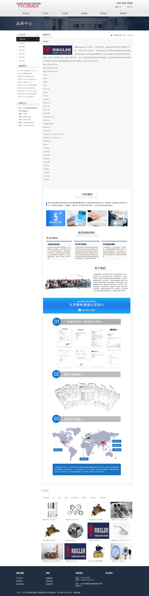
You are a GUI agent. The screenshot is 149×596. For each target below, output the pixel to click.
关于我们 (45, 13)
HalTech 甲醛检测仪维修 (25, 73)
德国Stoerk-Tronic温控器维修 (26, 88)
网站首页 (26, 13)
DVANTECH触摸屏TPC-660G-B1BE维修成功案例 (33, 70)
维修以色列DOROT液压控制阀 (27, 94)
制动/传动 (22, 61)
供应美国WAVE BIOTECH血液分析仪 (29, 91)
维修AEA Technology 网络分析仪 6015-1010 (31, 79)
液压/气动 (22, 43)
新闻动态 (103, 13)
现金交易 (49, 581)
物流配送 (49, 578)
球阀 (59, 498)
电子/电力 (22, 50)
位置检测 (102, 498)
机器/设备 (22, 57)
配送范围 (49, 584)
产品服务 (65, 13)
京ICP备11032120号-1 (64, 592)
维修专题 (123, 13)
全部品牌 (84, 13)
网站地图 (77, 592)
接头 (66, 498)
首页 (124, 35)
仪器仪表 (93, 498)
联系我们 (19, 581)
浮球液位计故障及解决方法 (26, 76)
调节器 (84, 498)
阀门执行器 (74, 498)
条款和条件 (20, 584)
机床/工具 (22, 54)
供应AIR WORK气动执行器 (26, 97)
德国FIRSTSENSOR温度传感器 (27, 85)
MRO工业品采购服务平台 (28, 5)
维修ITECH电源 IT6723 (25, 82)
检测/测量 (22, 47)
